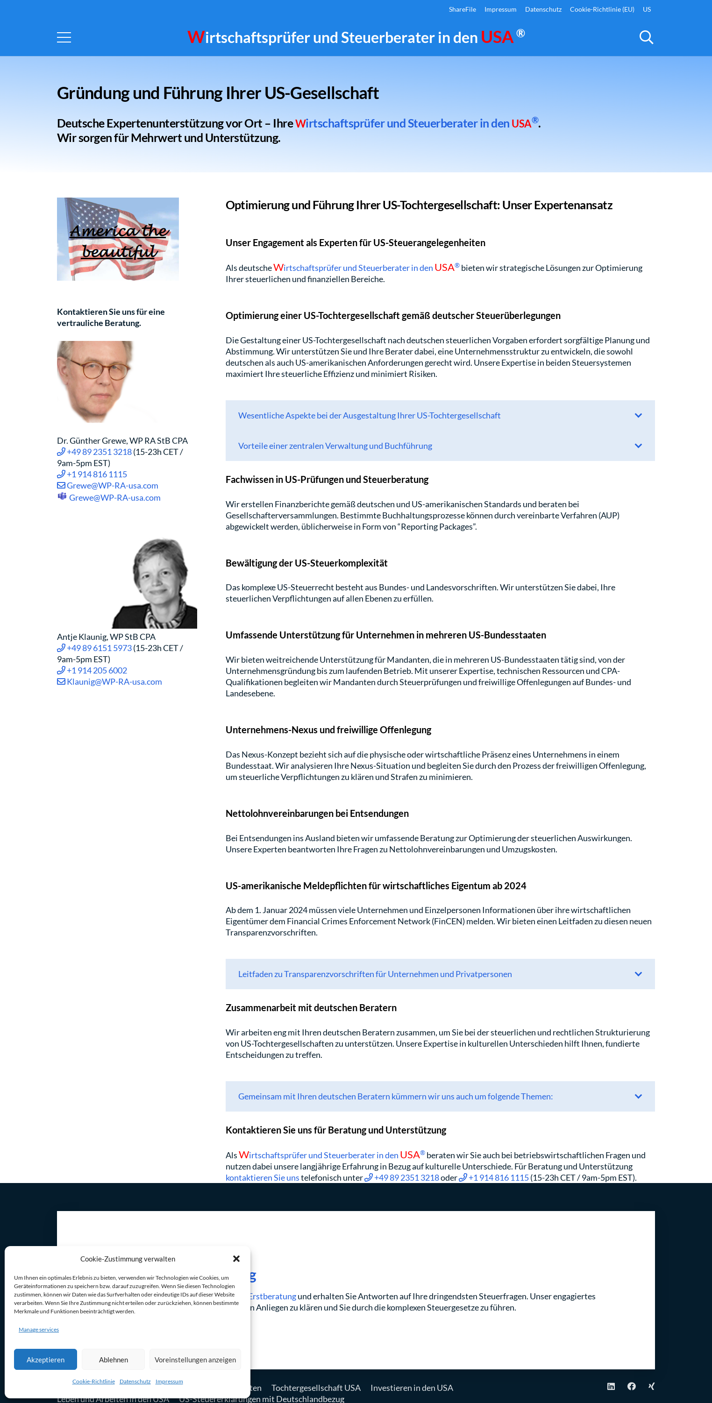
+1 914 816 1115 (92, 474)
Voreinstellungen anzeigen (195, 1359)
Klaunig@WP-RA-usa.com (109, 681)
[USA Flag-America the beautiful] (128, 239)
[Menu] (64, 37)
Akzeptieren (45, 1359)
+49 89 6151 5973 (94, 648)
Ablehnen (113, 1359)
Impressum (169, 1381)
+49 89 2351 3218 (94, 451)
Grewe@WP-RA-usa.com (107, 485)
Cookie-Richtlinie (93, 1381)
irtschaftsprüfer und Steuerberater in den (356, 37)
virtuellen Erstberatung (253, 1296)
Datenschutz (135, 1381)
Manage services (39, 1329)
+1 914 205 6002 (92, 670)
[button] (236, 1258)
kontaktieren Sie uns (262, 1177)
